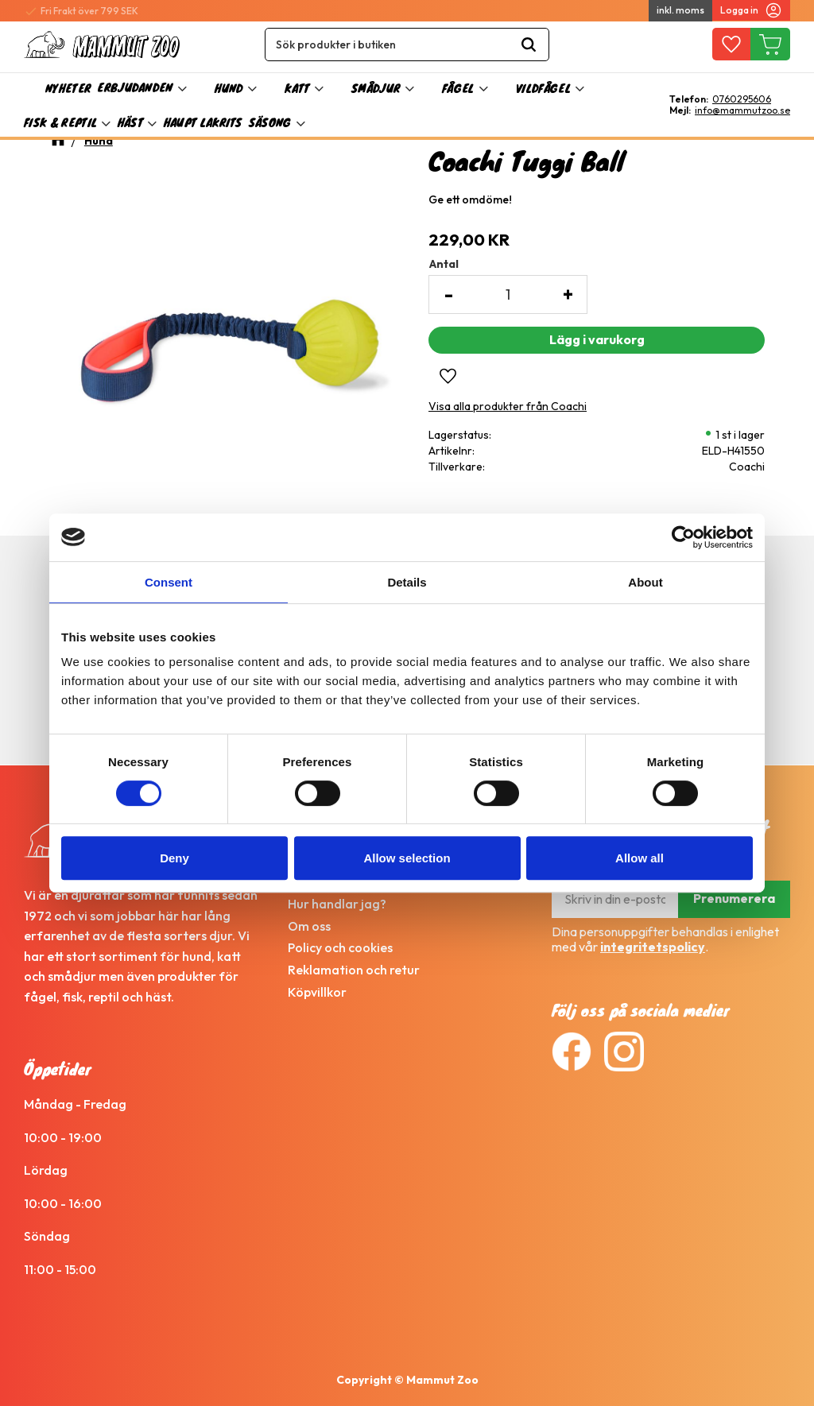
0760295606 (741, 99)
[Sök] (528, 44)
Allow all (639, 858)
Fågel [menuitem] (458, 87)
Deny (174, 858)
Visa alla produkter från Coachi (507, 406)
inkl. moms (680, 10)
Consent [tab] (168, 582)
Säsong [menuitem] (270, 122)
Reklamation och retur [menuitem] (354, 970)
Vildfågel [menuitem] (543, 87)
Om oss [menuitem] (309, 926)
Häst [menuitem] (130, 122)
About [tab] (645, 582)
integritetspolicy (652, 947)
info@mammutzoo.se (742, 110)
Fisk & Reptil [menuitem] (60, 122)
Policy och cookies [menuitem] (340, 947)
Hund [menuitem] (228, 87)
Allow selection (406, 858)
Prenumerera (734, 898)
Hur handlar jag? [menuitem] (337, 904)
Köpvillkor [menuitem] (317, 992)
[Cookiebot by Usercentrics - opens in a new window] (683, 537)
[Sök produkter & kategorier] (387, 44)
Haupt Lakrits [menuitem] (203, 122)
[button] (731, 44)
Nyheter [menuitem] (68, 87)
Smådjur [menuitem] (375, 87)
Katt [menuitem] (297, 87)
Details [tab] (406, 582)
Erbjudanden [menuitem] (135, 87)
